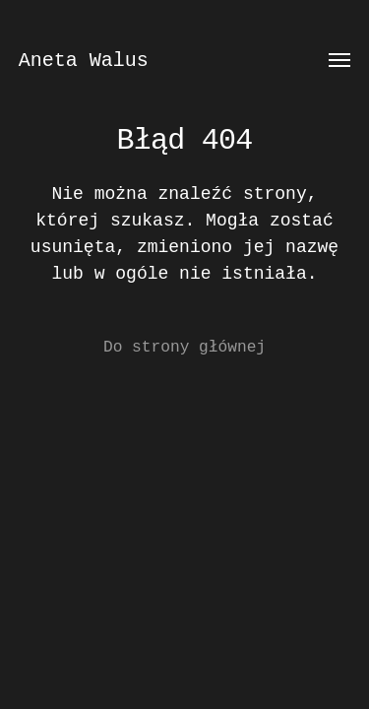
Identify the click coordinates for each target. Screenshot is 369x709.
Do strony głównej (184, 347)
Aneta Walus (84, 60)
